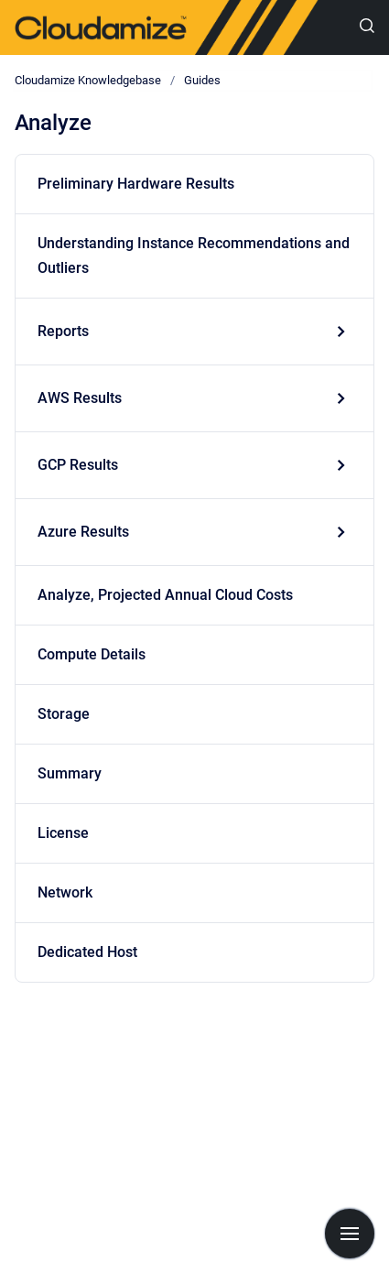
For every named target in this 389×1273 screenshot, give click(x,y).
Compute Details (92, 654)
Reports (63, 331)
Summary (70, 773)
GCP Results (78, 464)
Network (65, 892)
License (63, 833)
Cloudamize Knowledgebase (88, 80)
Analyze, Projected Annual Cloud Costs (165, 595)
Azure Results (83, 531)
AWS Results (80, 398)
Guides (202, 80)
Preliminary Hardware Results (136, 183)
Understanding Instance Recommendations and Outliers (194, 255)
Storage (64, 714)
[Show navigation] (349, 1233)
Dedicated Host (87, 952)
